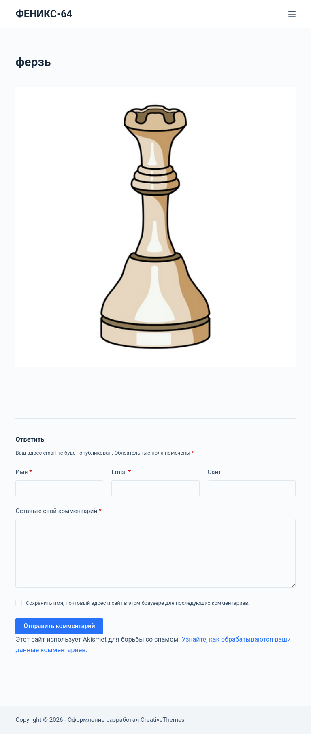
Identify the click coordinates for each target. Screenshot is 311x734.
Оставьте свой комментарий (58, 511)
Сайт (215, 472)
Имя (23, 472)
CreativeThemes (163, 719)
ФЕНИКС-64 (43, 14)
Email (121, 472)
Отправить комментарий (59, 626)
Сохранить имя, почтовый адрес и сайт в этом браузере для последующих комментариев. (138, 603)
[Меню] (292, 14)
